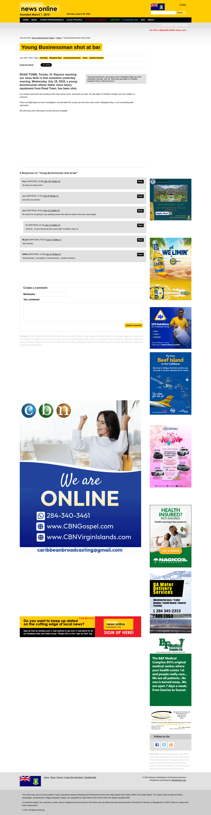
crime (85, 58)
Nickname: (29, 294)
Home (26, 20)
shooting (43, 58)
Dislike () (56, 181)
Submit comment (133, 325)
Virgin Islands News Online (43, 38)
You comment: (31, 299)
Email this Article (27, 65)
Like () (47, 181)
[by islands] (181, 25)
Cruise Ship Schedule (73, 777)
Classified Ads (90, 777)
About (151, 20)
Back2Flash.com (179, 780)
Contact (183, 4)
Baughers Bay (55, 58)
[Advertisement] (83, 139)
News (34, 20)
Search (179, 13)
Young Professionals (52, 20)
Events (60, 777)
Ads (143, 20)
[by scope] (167, 25)
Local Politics (74, 20)
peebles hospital (96, 58)
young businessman (72, 58)
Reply (140, 182)
